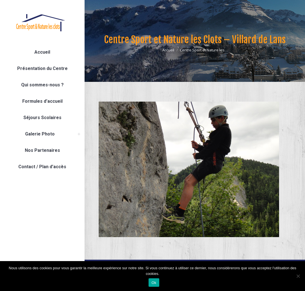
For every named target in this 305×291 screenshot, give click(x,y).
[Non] (298, 276)
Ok (153, 283)
